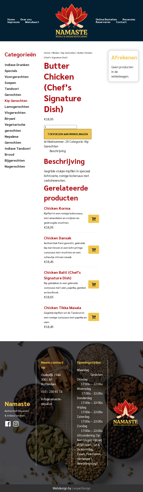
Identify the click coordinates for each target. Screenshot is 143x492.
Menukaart (32, 22)
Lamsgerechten (17, 106)
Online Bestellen (106, 19)
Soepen (10, 82)
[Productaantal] (60, 127)
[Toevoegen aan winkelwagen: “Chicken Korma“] (93, 219)
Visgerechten (15, 112)
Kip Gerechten (68, 52)
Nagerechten (15, 166)
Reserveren (103, 22)
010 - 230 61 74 (51, 391)
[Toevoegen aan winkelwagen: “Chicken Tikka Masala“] (93, 317)
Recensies (129, 19)
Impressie (13, 22)
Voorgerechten (16, 76)
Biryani (10, 118)
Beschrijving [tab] (58, 151)
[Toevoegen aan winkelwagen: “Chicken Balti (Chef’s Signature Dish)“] (93, 284)
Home (11, 19)
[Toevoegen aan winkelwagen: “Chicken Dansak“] (93, 250)
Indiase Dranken (17, 64)
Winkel (55, 52)
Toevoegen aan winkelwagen (67, 134)
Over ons (26, 19)
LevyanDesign (81, 488)
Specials (11, 70)
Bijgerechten (15, 160)
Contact (121, 22)
